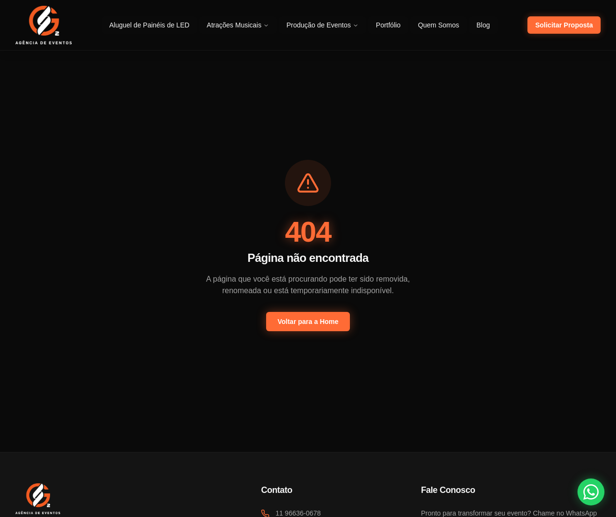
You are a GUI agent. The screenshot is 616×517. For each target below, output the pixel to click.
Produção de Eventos (322, 25)
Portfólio (388, 25)
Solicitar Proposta (564, 25)
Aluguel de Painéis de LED (149, 25)
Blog (483, 25)
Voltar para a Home (308, 321)
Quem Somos (438, 25)
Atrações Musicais (238, 25)
